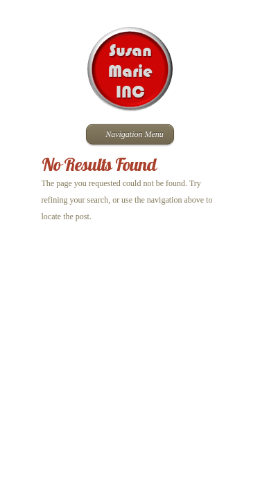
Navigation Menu (129, 134)
